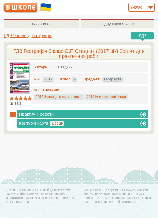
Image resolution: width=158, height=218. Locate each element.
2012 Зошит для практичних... (59, 97)
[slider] (21, 98)
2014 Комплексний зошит (106, 97)
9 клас (41, 24)
